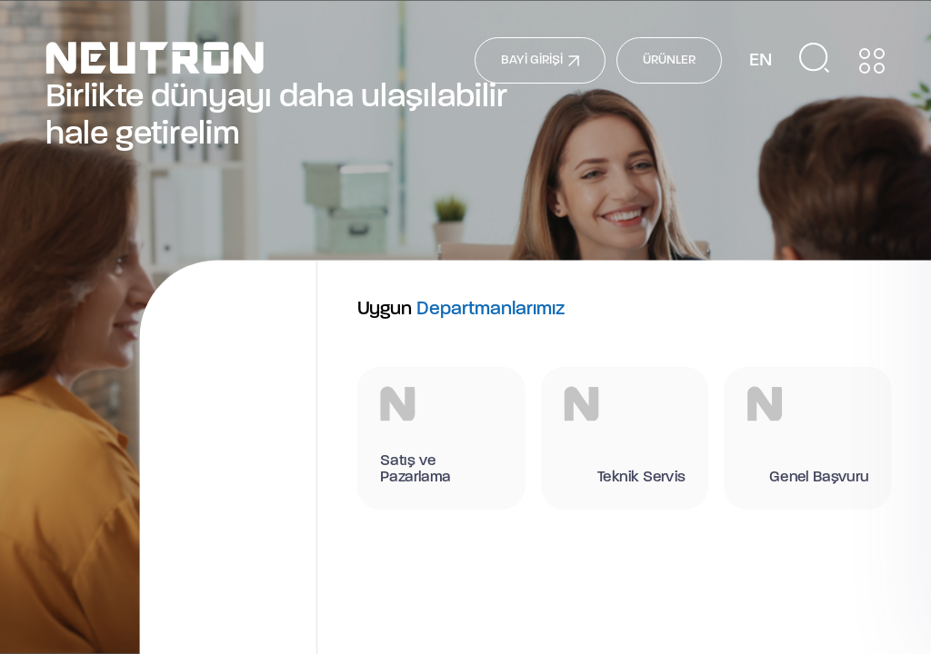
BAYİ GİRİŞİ (540, 60)
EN (760, 61)
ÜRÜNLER (669, 60)
